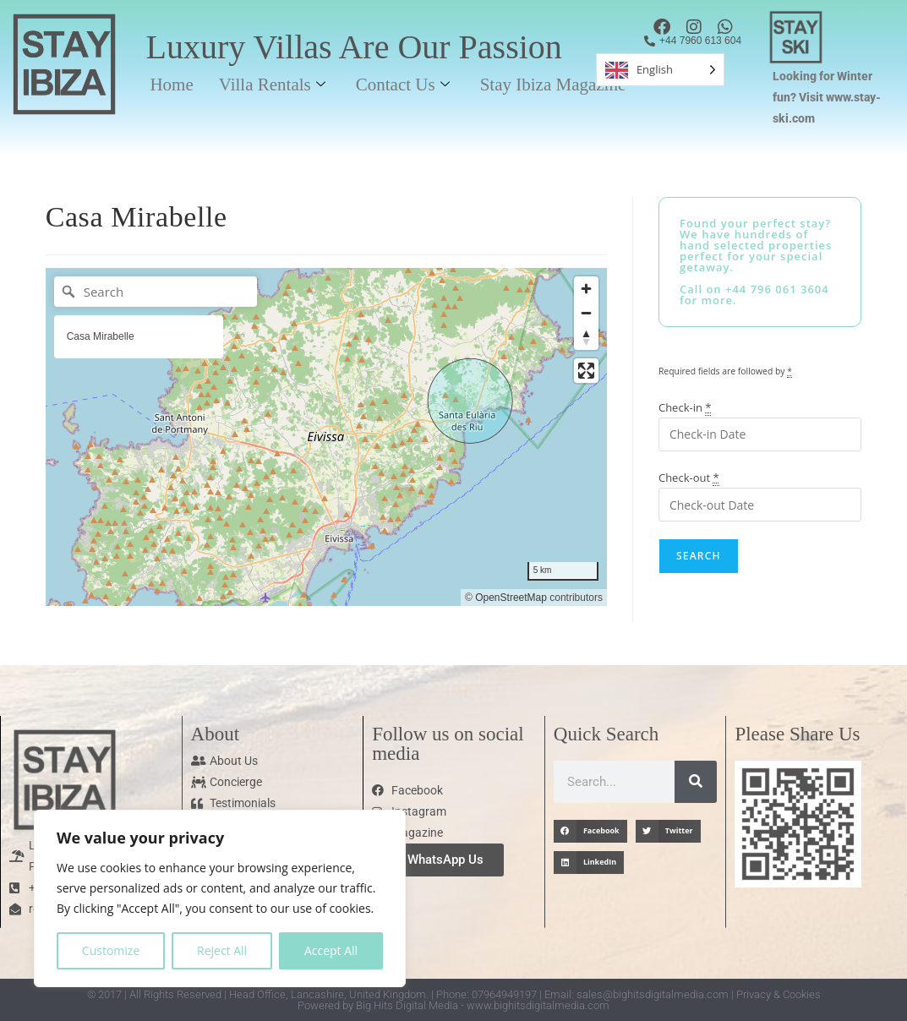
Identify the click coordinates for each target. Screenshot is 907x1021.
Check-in (685, 407)
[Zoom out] (586, 313)
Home (171, 84)
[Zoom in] (586, 288)
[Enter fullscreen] (586, 370)
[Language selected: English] (660, 69)
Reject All (222, 950)
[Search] (155, 291)
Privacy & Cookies (778, 994)
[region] (220, 898)
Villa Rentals (272, 84)
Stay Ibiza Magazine (553, 84)
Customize (110, 950)
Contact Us (403, 84)
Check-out (688, 477)
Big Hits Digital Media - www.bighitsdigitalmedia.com (482, 1005)
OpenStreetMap (511, 597)
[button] (590, 831)
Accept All (331, 950)
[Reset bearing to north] (586, 337)
